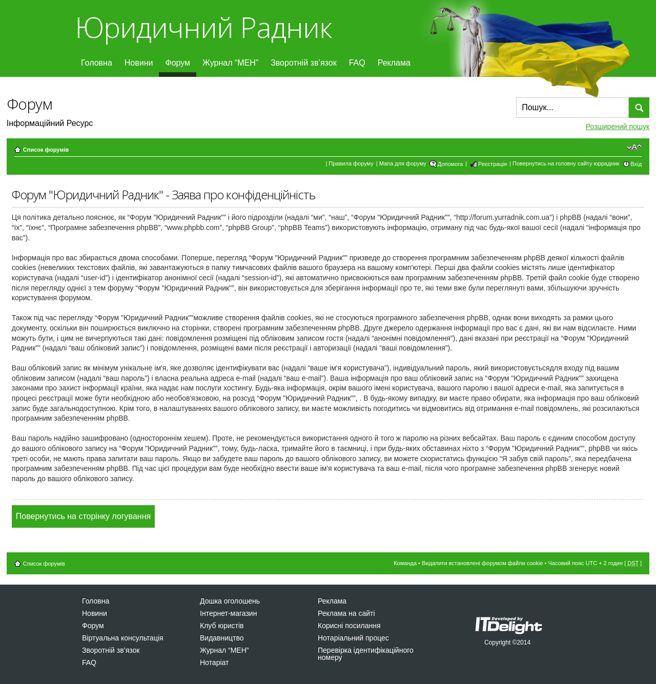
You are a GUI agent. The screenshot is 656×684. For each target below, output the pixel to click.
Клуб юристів (221, 625)
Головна (96, 62)
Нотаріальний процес (353, 638)
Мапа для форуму (402, 163)
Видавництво (222, 638)
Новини (139, 62)
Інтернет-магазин (228, 613)
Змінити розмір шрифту (634, 147)
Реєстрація (492, 164)
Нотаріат (214, 662)
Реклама (394, 62)
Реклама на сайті (346, 613)
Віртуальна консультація (122, 638)
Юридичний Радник (203, 27)
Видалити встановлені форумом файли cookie (482, 563)
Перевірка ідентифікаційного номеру (366, 653)
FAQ (357, 62)
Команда (405, 563)
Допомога (450, 164)
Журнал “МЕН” (230, 62)
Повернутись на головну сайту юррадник (566, 163)
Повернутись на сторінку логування (83, 516)
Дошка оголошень (230, 601)
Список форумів (46, 150)
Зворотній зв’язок (304, 62)
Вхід (636, 164)
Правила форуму (351, 163)
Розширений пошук (617, 126)
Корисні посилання (349, 625)
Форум (177, 62)
